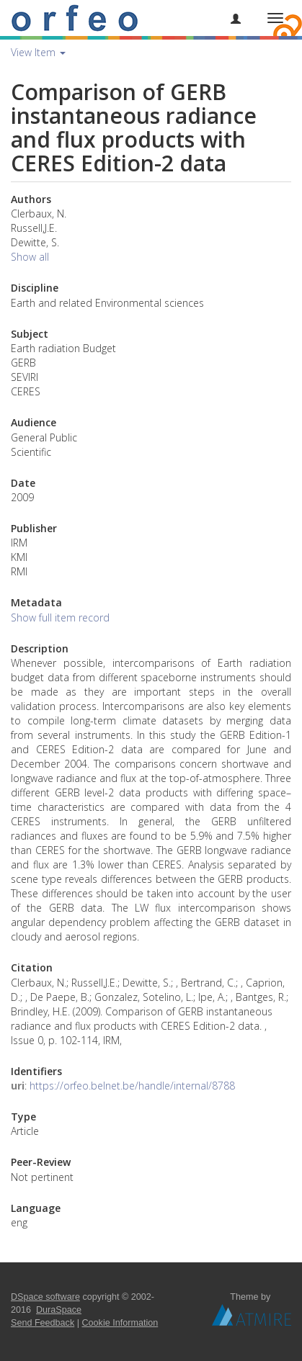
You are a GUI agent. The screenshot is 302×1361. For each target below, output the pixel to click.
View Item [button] (38, 52)
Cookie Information (120, 1323)
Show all (30, 257)
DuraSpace (58, 1310)
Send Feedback (42, 1323)
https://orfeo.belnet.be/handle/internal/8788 (132, 1085)
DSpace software (45, 1297)
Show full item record (60, 617)
